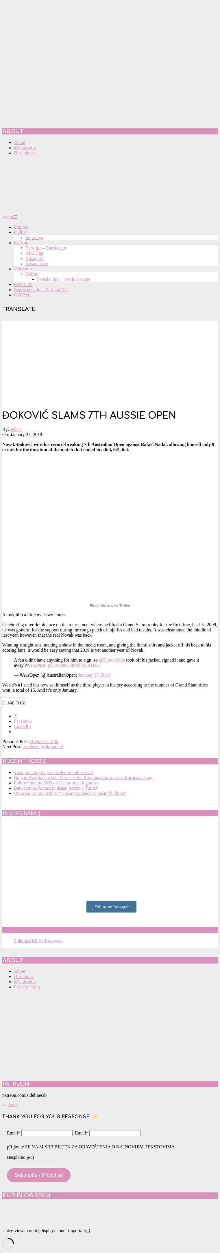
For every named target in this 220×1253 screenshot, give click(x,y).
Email (13, 1132)
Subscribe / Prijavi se (38, 1175)
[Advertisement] (110, 361)
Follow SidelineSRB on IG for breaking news (56, 782)
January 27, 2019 (94, 675)
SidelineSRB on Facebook (44, 930)
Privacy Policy (27, 986)
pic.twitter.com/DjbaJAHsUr (74, 665)
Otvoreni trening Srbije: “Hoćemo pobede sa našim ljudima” (70, 793)
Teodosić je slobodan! (43, 746)
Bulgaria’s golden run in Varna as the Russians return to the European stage (83, 777)
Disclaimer (24, 976)
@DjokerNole (112, 660)
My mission (25, 981)
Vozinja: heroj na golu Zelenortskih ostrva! (53, 772)
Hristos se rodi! (44, 741)
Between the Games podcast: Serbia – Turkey (56, 788)
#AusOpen (37, 665)
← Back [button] (10, 1105)
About (19, 971)
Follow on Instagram (111, 907)
